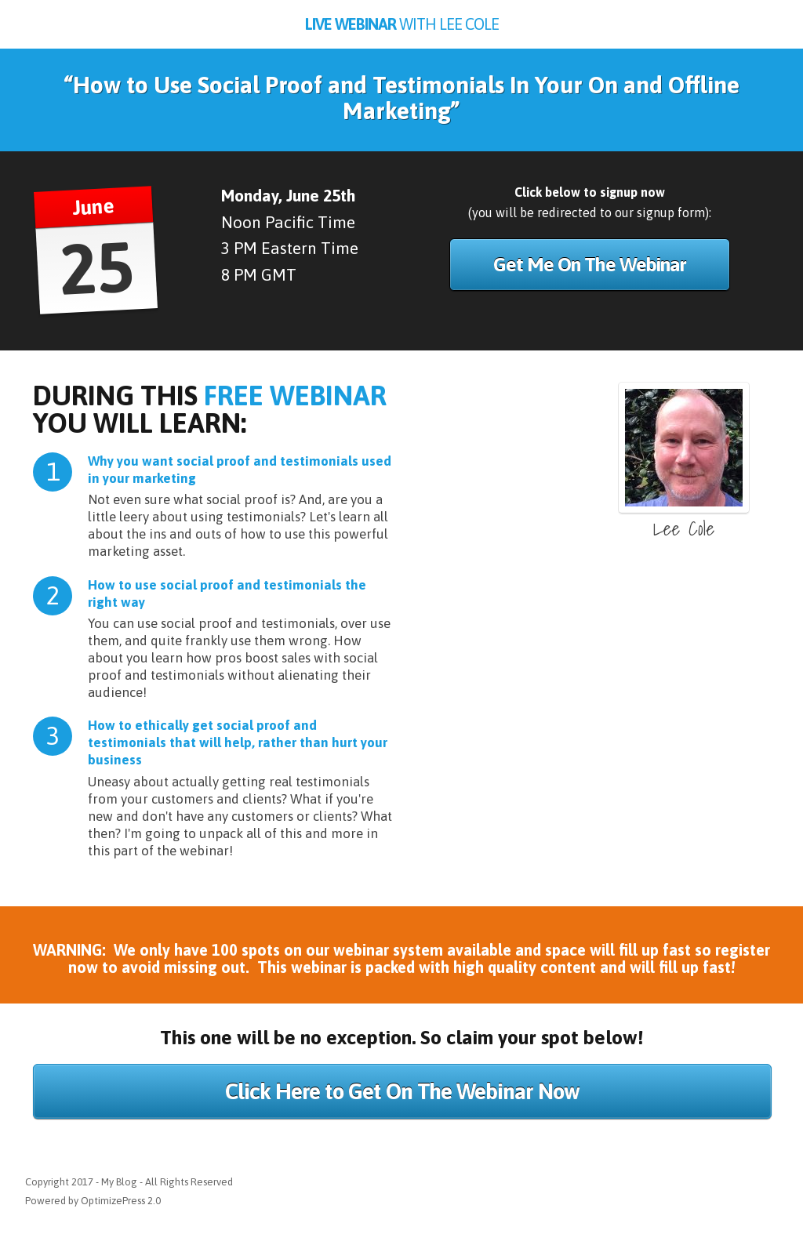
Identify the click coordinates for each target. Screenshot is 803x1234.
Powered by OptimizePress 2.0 (93, 1201)
